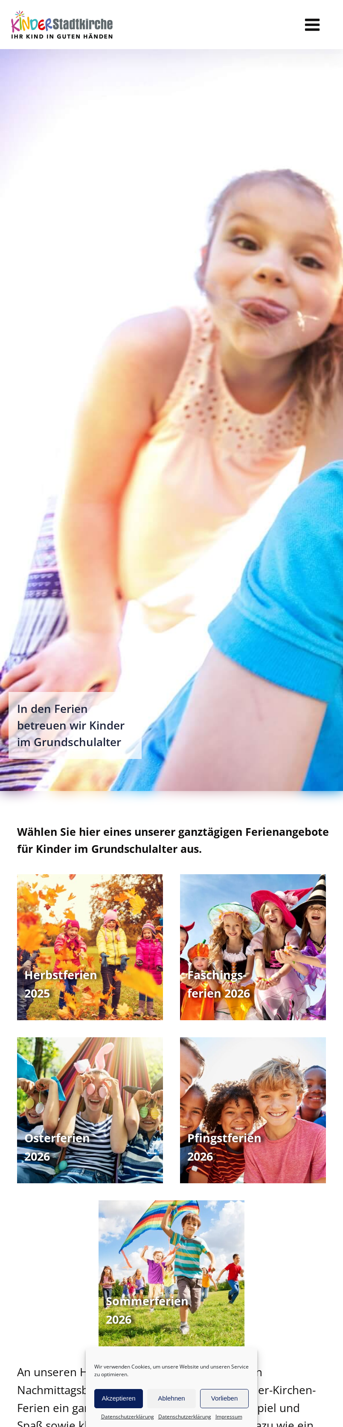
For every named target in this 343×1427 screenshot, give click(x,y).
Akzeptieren (118, 1398)
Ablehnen (171, 1398)
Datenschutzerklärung (127, 1416)
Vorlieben (224, 1398)
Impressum (228, 1416)
